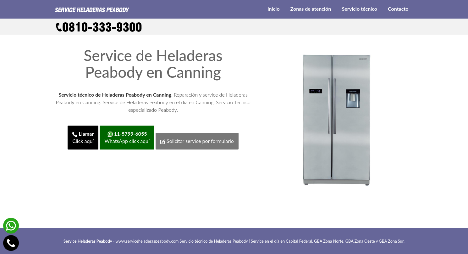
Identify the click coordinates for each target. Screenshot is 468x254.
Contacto (398, 9)
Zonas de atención (310, 9)
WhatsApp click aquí (126, 137)
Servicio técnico (359, 9)
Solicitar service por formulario (197, 141)
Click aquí (83, 137)
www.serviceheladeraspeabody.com (147, 241)
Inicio (273, 9)
